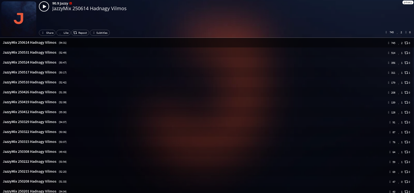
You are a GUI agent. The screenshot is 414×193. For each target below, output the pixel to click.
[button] (207, 42)
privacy (408, 2)
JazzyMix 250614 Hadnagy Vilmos (89, 8)
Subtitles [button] (100, 33)
